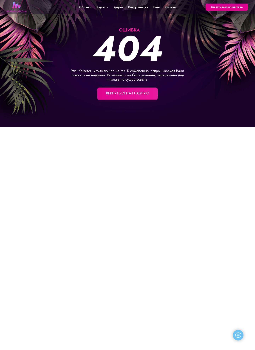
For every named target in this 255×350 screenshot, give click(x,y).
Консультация (138, 7)
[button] (227, 7)
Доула (118, 7)
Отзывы (170, 7)
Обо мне (85, 7)
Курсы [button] (101, 7)
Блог (156, 7)
